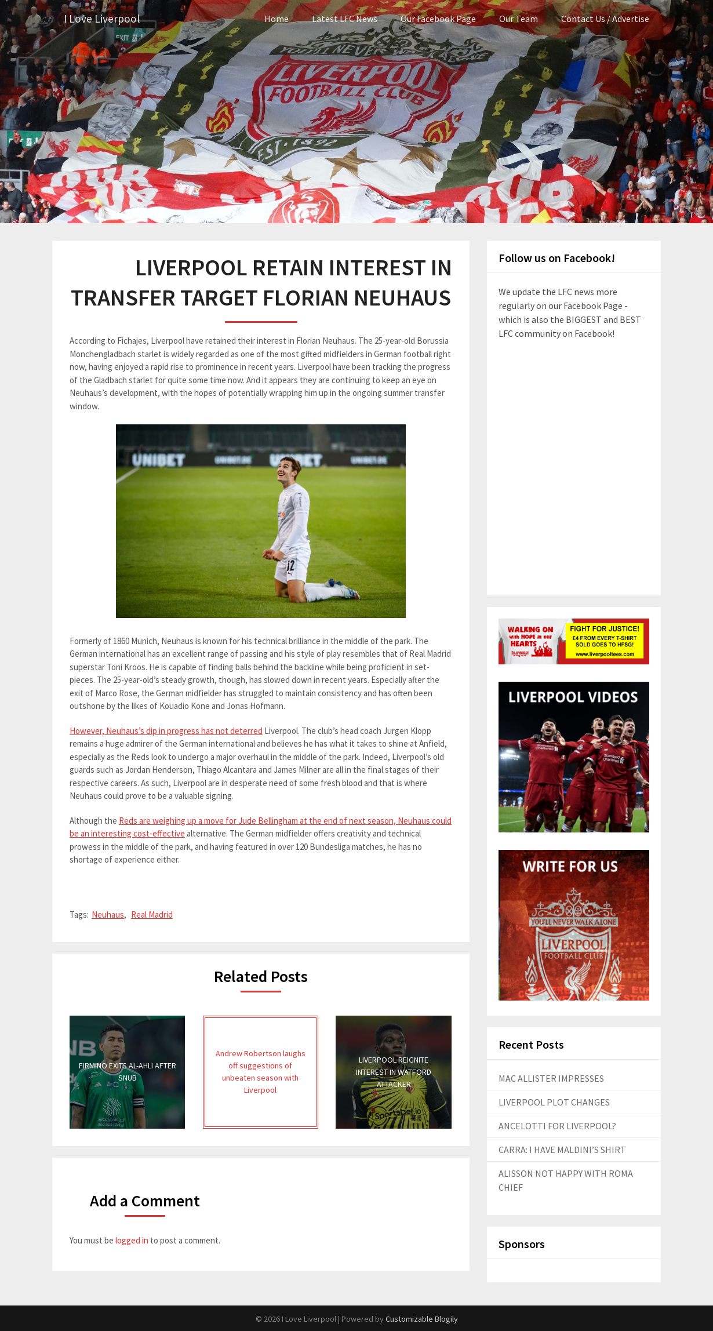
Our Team (518, 18)
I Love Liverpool (102, 19)
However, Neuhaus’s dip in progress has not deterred (166, 730)
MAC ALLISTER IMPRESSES (551, 1078)
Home (276, 18)
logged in (131, 1240)
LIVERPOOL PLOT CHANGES (554, 1102)
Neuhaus (108, 914)
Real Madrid (152, 914)
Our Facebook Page (438, 18)
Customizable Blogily (421, 1319)
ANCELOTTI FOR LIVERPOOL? (557, 1126)
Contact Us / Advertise (605, 18)
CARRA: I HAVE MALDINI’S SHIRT (562, 1149)
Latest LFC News (344, 18)
